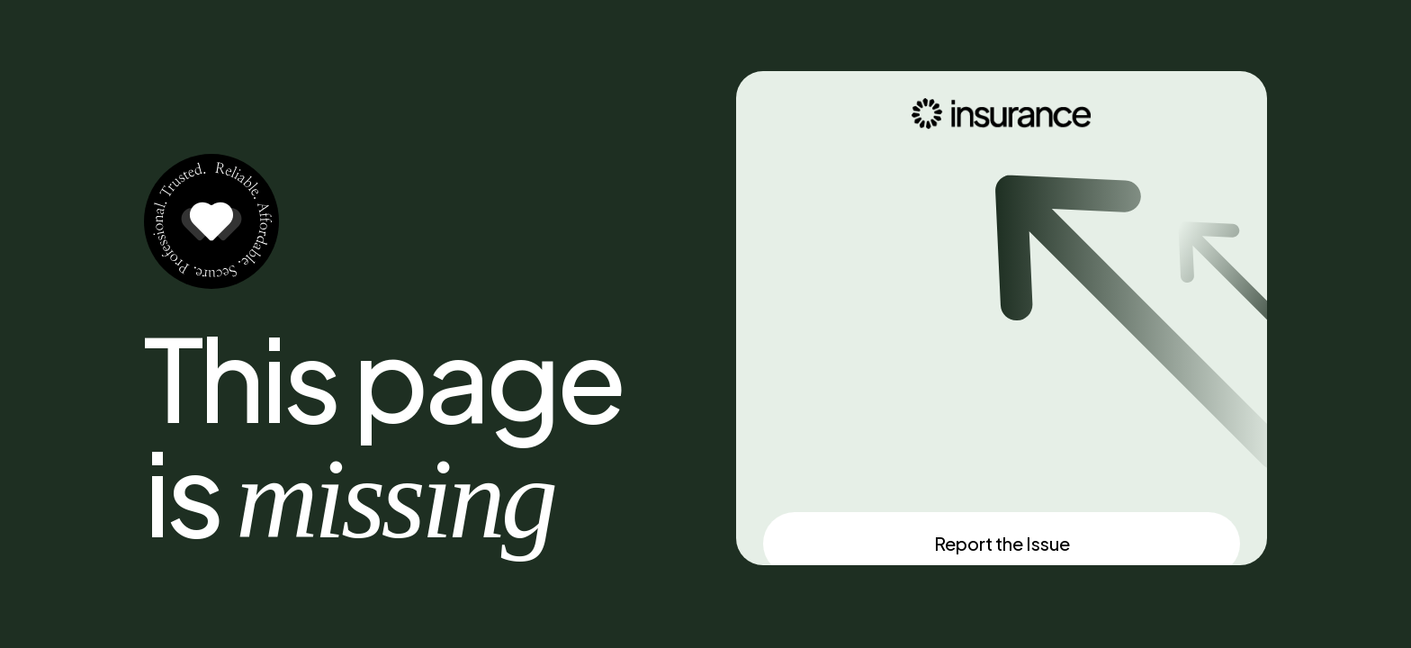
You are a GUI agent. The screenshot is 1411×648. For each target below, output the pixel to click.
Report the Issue (1002, 543)
